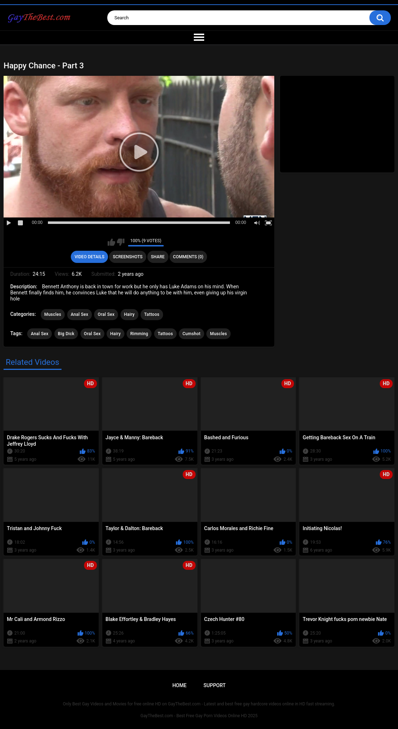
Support (214, 685)
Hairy (129, 314)
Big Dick (66, 333)
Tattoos (151, 314)
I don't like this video (120, 242)
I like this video (111, 242)
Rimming (139, 333)
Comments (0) (188, 256)
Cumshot (191, 333)
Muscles (52, 314)
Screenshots (128, 256)
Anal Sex (79, 314)
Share (157, 256)
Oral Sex (106, 314)
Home (179, 685)
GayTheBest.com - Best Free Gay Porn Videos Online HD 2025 (199, 715)
